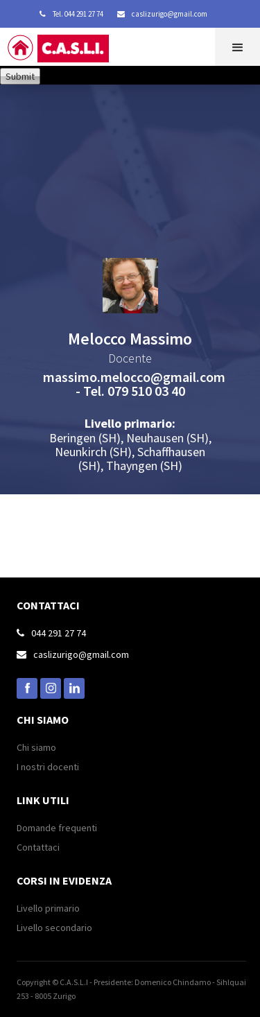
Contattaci (38, 847)
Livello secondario (54, 927)
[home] (69, 52)
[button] (237, 47)
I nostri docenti (48, 766)
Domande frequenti (57, 828)
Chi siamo (36, 747)
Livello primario (48, 908)
